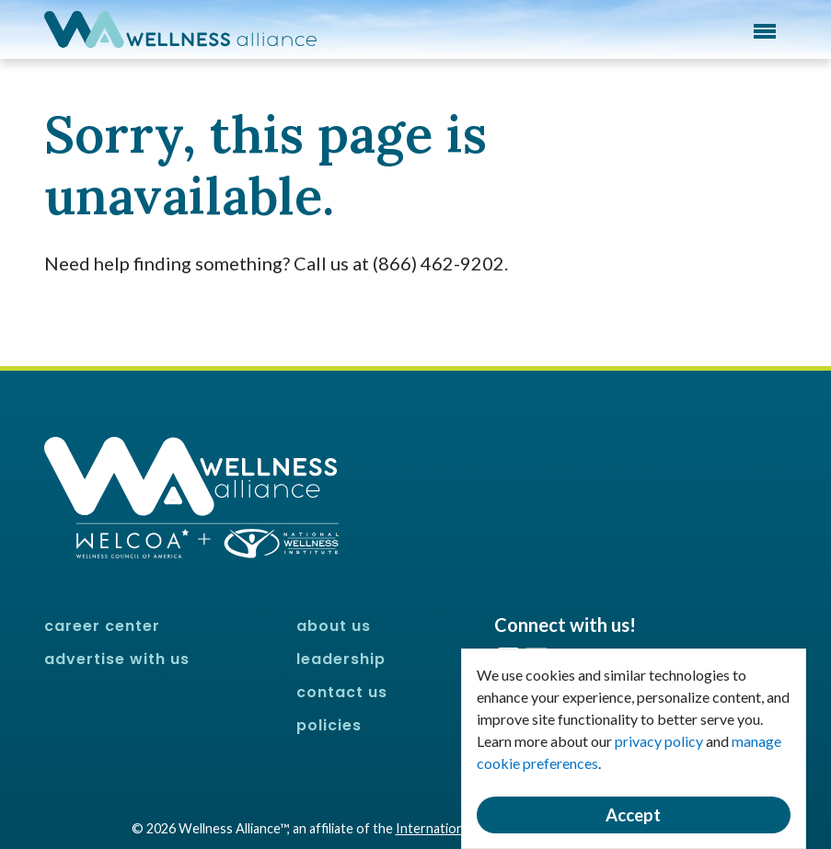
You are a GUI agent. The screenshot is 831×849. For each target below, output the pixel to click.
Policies (329, 725)
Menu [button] (765, 31)
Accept (633, 815)
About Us (333, 626)
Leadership (341, 659)
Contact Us (341, 692)
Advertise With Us (117, 659)
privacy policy (659, 741)
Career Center (102, 626)
